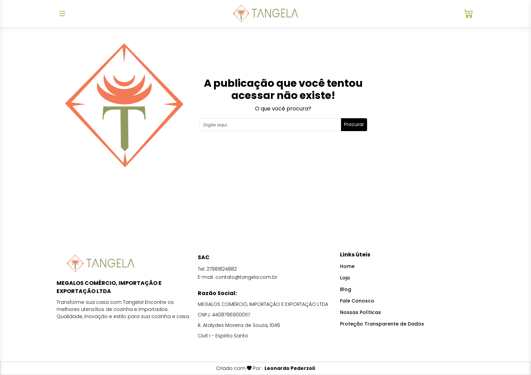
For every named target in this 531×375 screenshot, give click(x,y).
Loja (345, 277)
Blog (345, 289)
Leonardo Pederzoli (289, 368)
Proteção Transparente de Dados (382, 323)
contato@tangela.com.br (246, 277)
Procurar (354, 124)
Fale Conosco (357, 300)
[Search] (270, 124)
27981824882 (222, 269)
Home (347, 266)
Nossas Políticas (360, 312)
